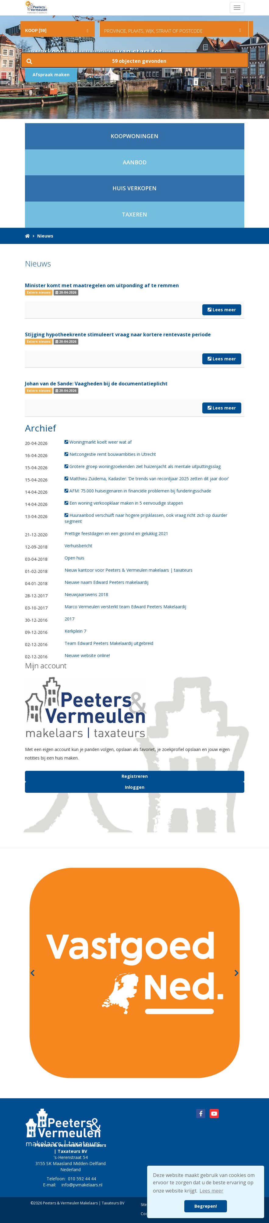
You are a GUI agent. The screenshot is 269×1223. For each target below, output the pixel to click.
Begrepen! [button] (205, 1206)
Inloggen (134, 787)
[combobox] (57, 26)
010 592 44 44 (82, 1179)
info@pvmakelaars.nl (82, 1185)
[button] (134, 60)
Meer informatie (100, 74)
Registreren (135, 776)
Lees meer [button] (211, 1190)
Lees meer (222, 310)
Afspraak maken (51, 74)
